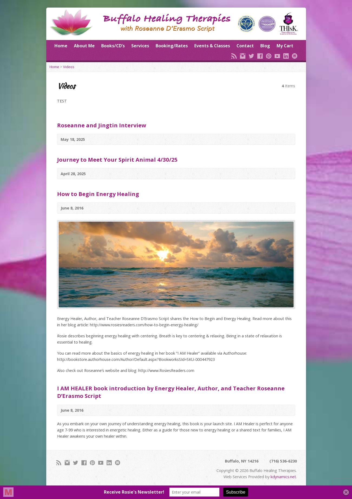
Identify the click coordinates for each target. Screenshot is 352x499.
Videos (68, 66)
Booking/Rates (172, 46)
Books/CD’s (113, 46)
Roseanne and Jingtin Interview (101, 125)
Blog (265, 46)
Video (288, 139)
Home (60, 46)
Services (140, 46)
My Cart (285, 46)
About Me (84, 46)
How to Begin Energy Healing (98, 194)
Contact (245, 46)
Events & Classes (212, 46)
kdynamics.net (283, 476)
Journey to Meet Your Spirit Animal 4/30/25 (117, 159)
